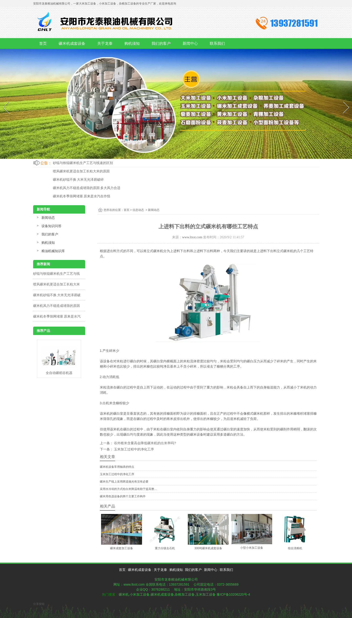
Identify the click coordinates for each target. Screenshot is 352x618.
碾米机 (124, 594)
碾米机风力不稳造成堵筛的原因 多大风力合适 (87, 188)
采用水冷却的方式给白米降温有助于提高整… (128, 489)
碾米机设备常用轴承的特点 (117, 466)
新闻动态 (48, 217)
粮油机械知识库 (53, 251)
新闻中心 (190, 43)
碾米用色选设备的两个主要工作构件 (123, 496)
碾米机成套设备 (72, 43)
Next (343, 100)
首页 (43, 43)
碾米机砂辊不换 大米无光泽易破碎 (78, 179)
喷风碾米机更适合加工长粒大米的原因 (81, 171)
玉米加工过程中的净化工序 (133, 449)
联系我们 (217, 43)
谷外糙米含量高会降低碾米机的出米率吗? (144, 443)
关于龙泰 (104, 43)
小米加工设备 (140, 594)
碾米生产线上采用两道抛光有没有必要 (124, 481)
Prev (3, 100)
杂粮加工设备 (185, 594)
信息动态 (138, 210)
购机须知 (132, 43)
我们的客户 (161, 43)
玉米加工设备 (206, 594)
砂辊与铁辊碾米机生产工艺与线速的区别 (83, 163)
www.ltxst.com (192, 237)
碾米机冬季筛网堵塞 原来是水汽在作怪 (82, 196)
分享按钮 (39, 604)
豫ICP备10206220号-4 (233, 594)
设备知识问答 (51, 226)
